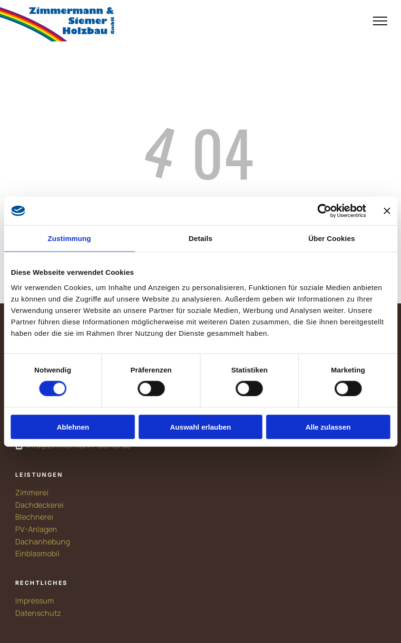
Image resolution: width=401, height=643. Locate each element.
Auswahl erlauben (200, 426)
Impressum (34, 600)
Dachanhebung (42, 541)
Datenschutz (38, 613)
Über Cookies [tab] (331, 238)
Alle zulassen (328, 426)
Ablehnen (73, 426)
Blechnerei (34, 517)
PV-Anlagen (36, 529)
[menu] (380, 21)
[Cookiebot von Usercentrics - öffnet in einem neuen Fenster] (324, 211)
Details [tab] (201, 238)
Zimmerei (32, 492)
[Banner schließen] (386, 211)
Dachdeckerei (39, 505)
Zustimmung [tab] (69, 238)
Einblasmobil (37, 553)
